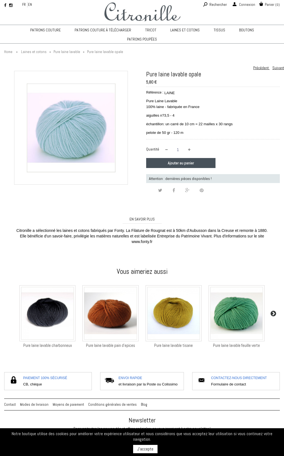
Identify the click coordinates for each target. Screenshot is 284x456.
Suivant (278, 67)
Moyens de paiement (68, 404)
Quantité (152, 149)
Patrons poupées (142, 39)
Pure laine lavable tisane (173, 345)
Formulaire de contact (228, 384)
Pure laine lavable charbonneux (47, 345)
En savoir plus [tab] (142, 219)
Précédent (261, 67)
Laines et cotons (185, 29)
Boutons (246, 29)
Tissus (219, 29)
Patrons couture (45, 29)
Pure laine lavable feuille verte (236, 345)
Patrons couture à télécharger (103, 29)
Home (8, 51)
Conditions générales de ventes (112, 404)
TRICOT (150, 29)
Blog (144, 404)
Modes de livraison (34, 404)
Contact (10, 404)
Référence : (154, 92)
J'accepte (145, 449)
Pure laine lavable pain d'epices (110, 345)
